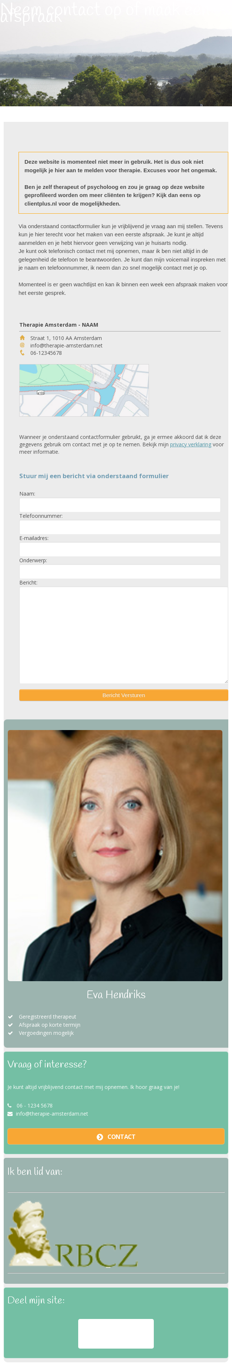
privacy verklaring (190, 444)
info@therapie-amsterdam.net (52, 1113)
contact (121, 1137)
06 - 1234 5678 (35, 1105)
